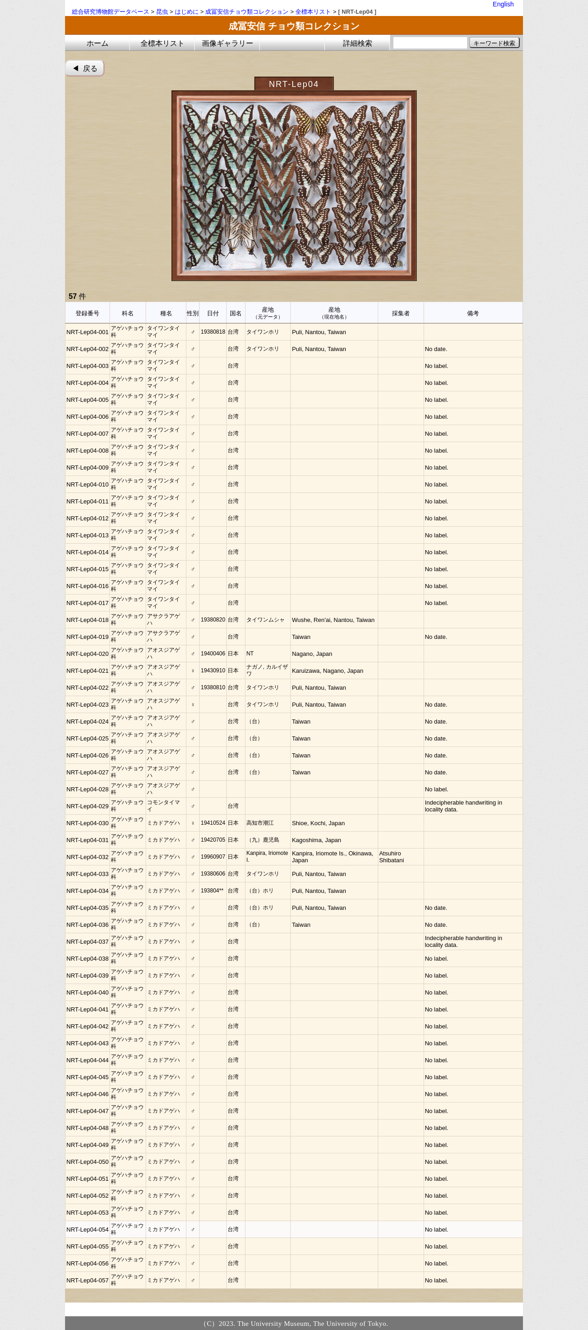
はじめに (187, 11)
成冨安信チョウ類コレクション (247, 11)
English (503, 4)
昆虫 (162, 11)
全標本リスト (313, 11)
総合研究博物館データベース (110, 11)
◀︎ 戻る (85, 68)
